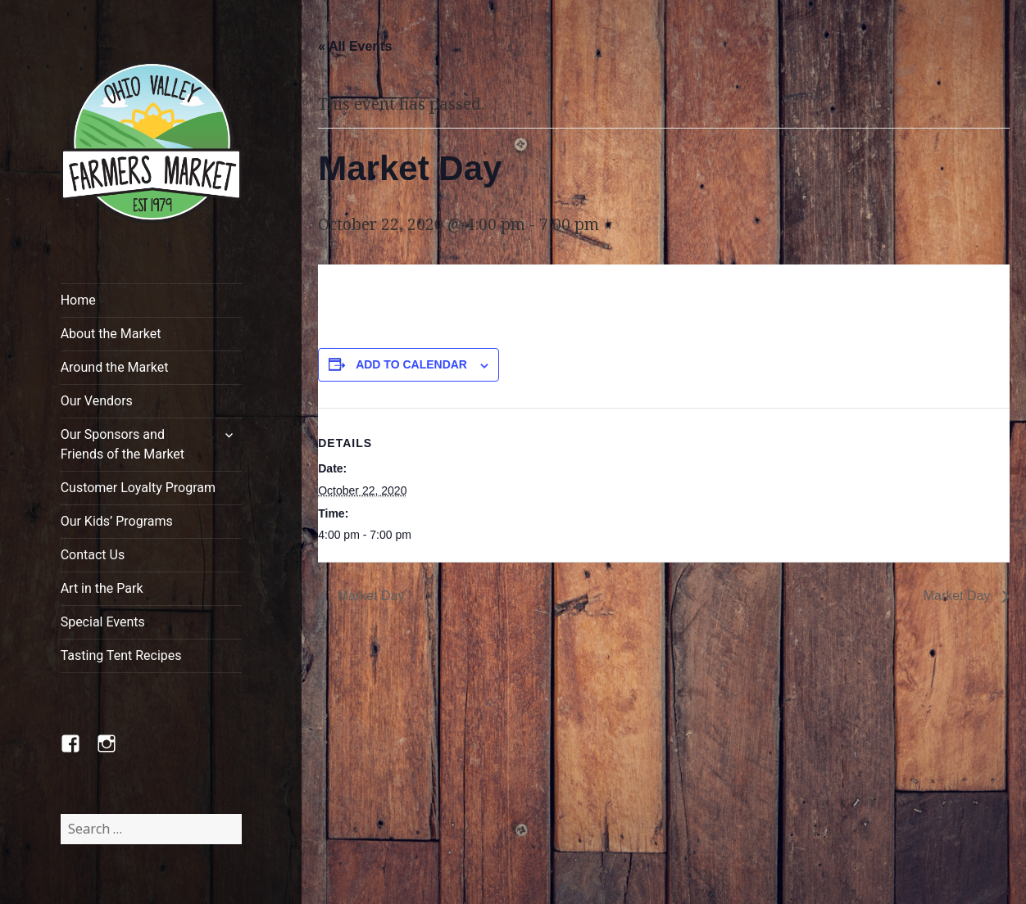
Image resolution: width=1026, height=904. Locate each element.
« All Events (355, 46)
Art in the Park (102, 588)
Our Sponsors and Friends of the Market (122, 444)
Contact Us (93, 555)
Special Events (103, 622)
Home (78, 300)
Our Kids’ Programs (117, 521)
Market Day (369, 596)
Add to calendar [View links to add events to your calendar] (411, 364)
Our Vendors (97, 401)
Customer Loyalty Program (138, 487)
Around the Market (115, 367)
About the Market (111, 333)
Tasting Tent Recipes (121, 655)
